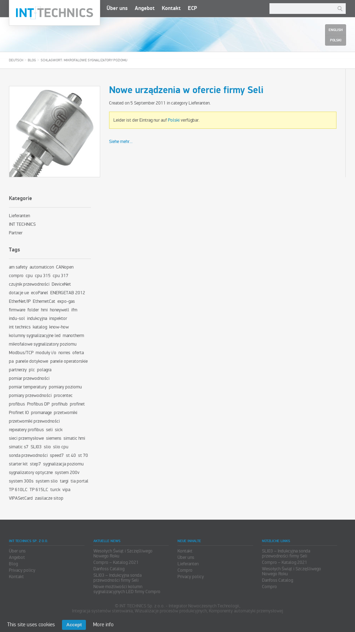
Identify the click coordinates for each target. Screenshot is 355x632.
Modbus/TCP (21, 353)
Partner (15, 233)
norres (64, 353)
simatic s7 (19, 447)
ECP (192, 8)
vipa (66, 490)
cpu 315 (43, 276)
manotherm (73, 335)
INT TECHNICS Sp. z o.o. (54, 13)
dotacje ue (19, 293)
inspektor (58, 318)
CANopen (64, 267)
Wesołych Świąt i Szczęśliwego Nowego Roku (123, 553)
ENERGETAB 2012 (67, 293)
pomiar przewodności (29, 378)
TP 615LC (39, 490)
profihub (60, 404)
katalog (40, 327)
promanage (41, 413)
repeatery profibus (26, 430)
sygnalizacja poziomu (63, 464)
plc (32, 370)
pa (11, 361)
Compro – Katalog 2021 (116, 562)
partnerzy (18, 370)
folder (33, 310)
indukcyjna (37, 318)
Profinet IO (19, 413)
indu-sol (17, 318)
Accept (74, 624)
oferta (78, 353)
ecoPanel (39, 293)
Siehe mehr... (121, 141)
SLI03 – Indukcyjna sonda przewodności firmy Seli (117, 577)
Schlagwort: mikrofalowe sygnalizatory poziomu (84, 60)
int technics (20, 327)
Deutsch (16, 60)
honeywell (59, 310)
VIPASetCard (21, 498)
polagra (44, 370)
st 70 (83, 455)
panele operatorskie (69, 361)
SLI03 (36, 447)
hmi (44, 310)
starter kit (18, 464)
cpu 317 (60, 276)
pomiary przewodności (30, 395)
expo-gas (66, 301)
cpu (29, 276)
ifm (74, 310)
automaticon (42, 267)
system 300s (21, 481)
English (336, 30)
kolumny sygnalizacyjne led (35, 335)
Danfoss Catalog (108, 569)
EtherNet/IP (20, 301)
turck (55, 490)
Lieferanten (199, 103)
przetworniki (65, 413)
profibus (17, 404)
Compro (185, 570)
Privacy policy (22, 570)
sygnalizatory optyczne (31, 472)
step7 (35, 464)
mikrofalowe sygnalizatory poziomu (43, 344)
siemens (53, 438)
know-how (59, 327)
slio (47, 447)
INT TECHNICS (22, 224)
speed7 (57, 455)
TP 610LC (18, 490)
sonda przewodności (28, 455)
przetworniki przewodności (34, 421)
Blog (32, 60)
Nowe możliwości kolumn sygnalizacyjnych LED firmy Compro (126, 589)
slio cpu (60, 447)
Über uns (117, 8)
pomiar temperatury (28, 387)
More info (103, 624)
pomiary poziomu (65, 387)
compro (16, 276)
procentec (63, 395)
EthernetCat (44, 301)
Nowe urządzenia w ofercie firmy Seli (186, 90)
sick (58, 430)
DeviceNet (61, 284)
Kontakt (171, 8)
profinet (77, 404)
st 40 (71, 455)
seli (49, 430)
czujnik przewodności (29, 284)
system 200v (67, 472)
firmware (17, 310)
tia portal (79, 481)
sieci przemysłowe (26, 438)
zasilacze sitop (49, 498)
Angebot (145, 8)
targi (64, 481)
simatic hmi (74, 438)
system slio (47, 481)
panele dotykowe (32, 361)
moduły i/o (46, 353)
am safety (18, 267)
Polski (174, 120)
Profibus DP (38, 404)
